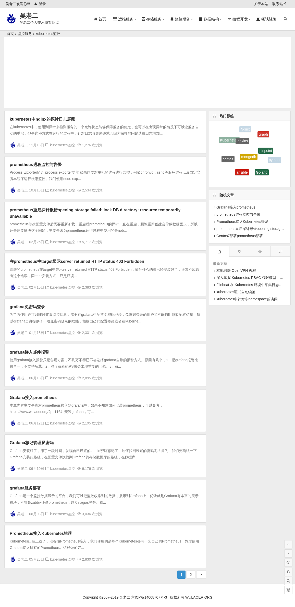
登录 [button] (40, 4)
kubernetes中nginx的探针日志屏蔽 (42, 119)
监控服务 (25, 34)
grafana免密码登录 (27, 307)
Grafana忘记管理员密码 (32, 443)
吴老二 (29, 15)
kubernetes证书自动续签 (235, 292)
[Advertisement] (147, 72)
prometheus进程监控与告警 (36, 164)
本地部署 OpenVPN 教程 (236, 270)
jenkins (242, 142)
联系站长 (279, 4)
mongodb (248, 158)
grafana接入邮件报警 (29, 352)
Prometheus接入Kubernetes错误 (41, 533)
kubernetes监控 (47, 34)
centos (228, 160)
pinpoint (266, 152)
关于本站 (261, 4)
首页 (10, 34)
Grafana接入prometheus (33, 397)
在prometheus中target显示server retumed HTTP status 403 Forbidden (77, 261)
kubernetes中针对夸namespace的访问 (247, 299)
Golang (261, 173)
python (274, 160)
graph (263, 135)
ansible (242, 173)
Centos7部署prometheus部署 (239, 236)
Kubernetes (229, 141)
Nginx (245, 129)
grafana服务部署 (25, 488)
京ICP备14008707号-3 (149, 597)
